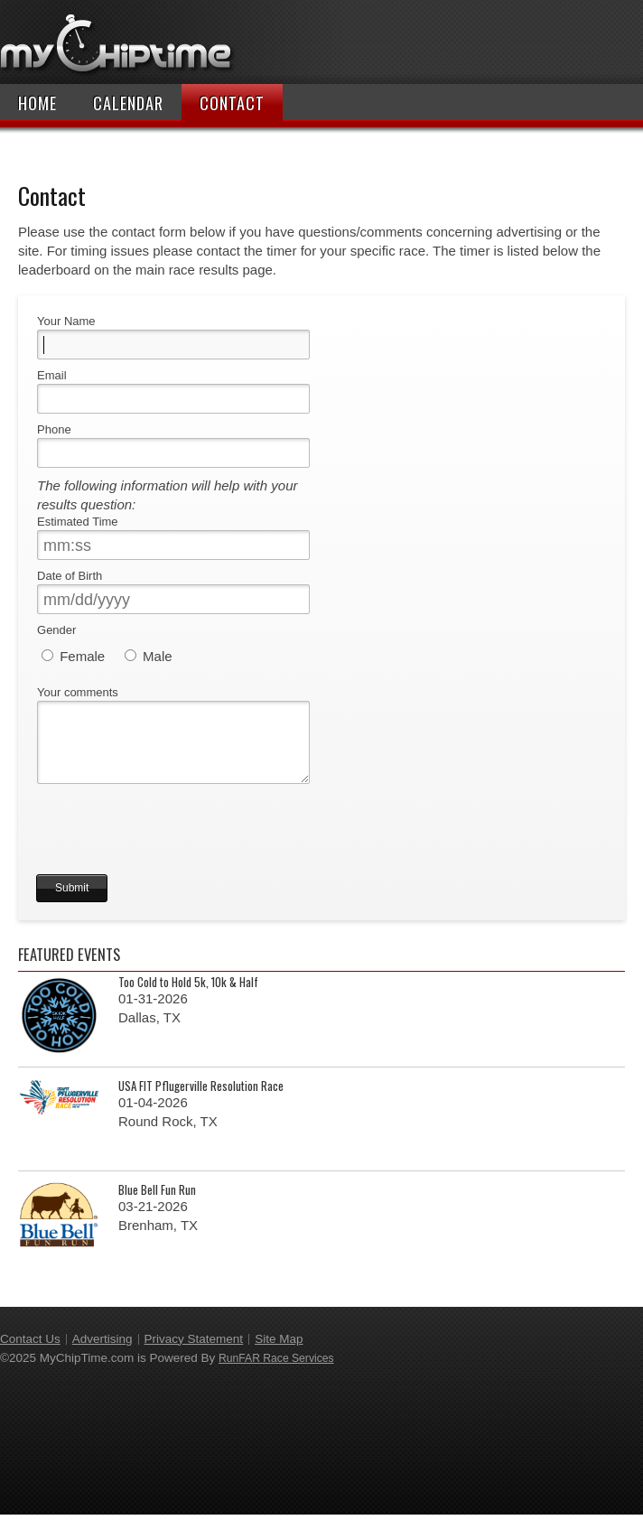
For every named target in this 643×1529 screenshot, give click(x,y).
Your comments (77, 692)
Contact (232, 103)
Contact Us (30, 1353)
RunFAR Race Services (276, 1372)
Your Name (66, 321)
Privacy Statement (194, 1353)
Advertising (102, 1353)
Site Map (279, 1353)
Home (37, 103)
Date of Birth (69, 576)
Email (52, 375)
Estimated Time (77, 521)
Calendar (128, 103)
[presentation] (173, 853)
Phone (54, 429)
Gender (56, 630)
